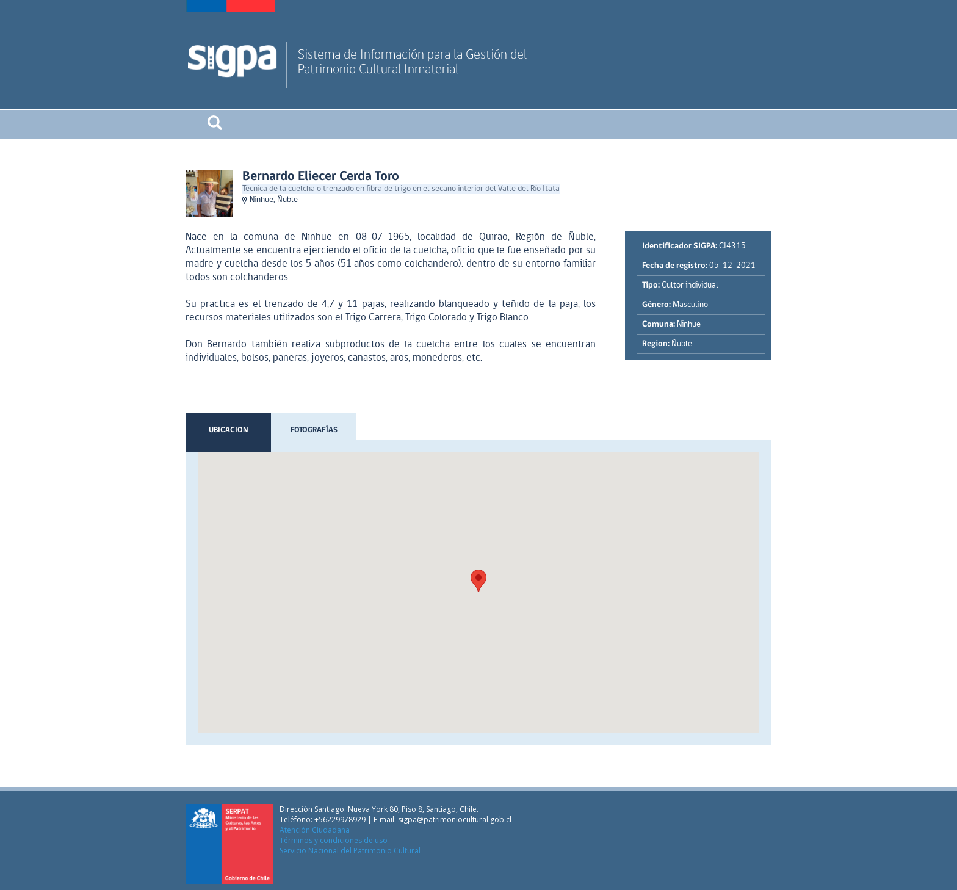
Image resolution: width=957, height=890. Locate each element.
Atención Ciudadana (315, 830)
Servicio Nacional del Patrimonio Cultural (350, 850)
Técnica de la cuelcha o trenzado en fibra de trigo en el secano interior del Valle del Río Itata (401, 189)
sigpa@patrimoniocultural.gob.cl (454, 819)
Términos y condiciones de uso (334, 840)
